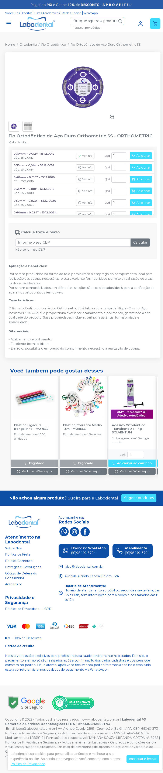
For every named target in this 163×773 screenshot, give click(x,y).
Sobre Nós (12, 13)
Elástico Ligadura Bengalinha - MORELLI (31, 427)
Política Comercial (19, 561)
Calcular (140, 242)
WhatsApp (90, 13)
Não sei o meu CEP (30, 249)
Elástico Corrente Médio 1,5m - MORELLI (82, 427)
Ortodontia (28, 45)
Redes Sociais (71, 13)
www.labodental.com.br (100, 719)
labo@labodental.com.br (35, 729)
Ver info (85, 155)
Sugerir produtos (139, 498)
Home (10, 45)
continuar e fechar (142, 759)
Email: (11, 729)
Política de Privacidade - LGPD (28, 609)
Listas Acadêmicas (47, 13)
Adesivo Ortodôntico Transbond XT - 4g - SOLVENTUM (128, 428)
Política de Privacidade (28, 764)
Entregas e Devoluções (23, 567)
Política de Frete (17, 554)
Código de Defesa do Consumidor (21, 575)
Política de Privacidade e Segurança (32, 733)
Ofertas (27, 13)
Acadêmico (13, 584)
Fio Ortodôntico (53, 45)
